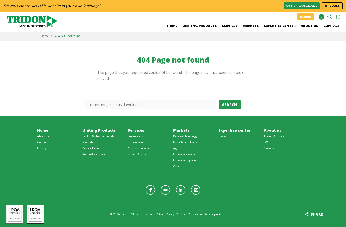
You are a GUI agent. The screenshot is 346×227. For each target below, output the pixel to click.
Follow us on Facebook (150, 190)
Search (229, 104)
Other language (301, 5)
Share (316, 214)
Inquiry (305, 17)
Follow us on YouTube (165, 190)
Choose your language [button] (337, 16)
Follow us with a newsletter (195, 190)
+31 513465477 (321, 16)
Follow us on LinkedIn (180, 190)
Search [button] (329, 16)
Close (334, 5)
